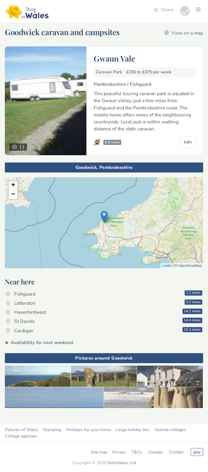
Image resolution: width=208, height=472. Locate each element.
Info (188, 141)
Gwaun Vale (114, 58)
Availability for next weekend (42, 342)
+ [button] (13, 185)
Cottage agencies (21, 436)
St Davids (104, 321)
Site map (99, 452)
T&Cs (137, 452)
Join (196, 452)
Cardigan (104, 330)
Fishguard (104, 293)
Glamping (52, 430)
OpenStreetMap (190, 265)
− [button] (13, 194)
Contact (176, 452)
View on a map (183, 33)
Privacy (119, 452)
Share (163, 9)
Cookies (155, 452)
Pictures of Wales (21, 430)
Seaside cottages (170, 430)
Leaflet (167, 265)
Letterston (104, 303)
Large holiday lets (132, 430)
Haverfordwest (104, 312)
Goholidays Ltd (121, 463)
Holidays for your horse (88, 430)
